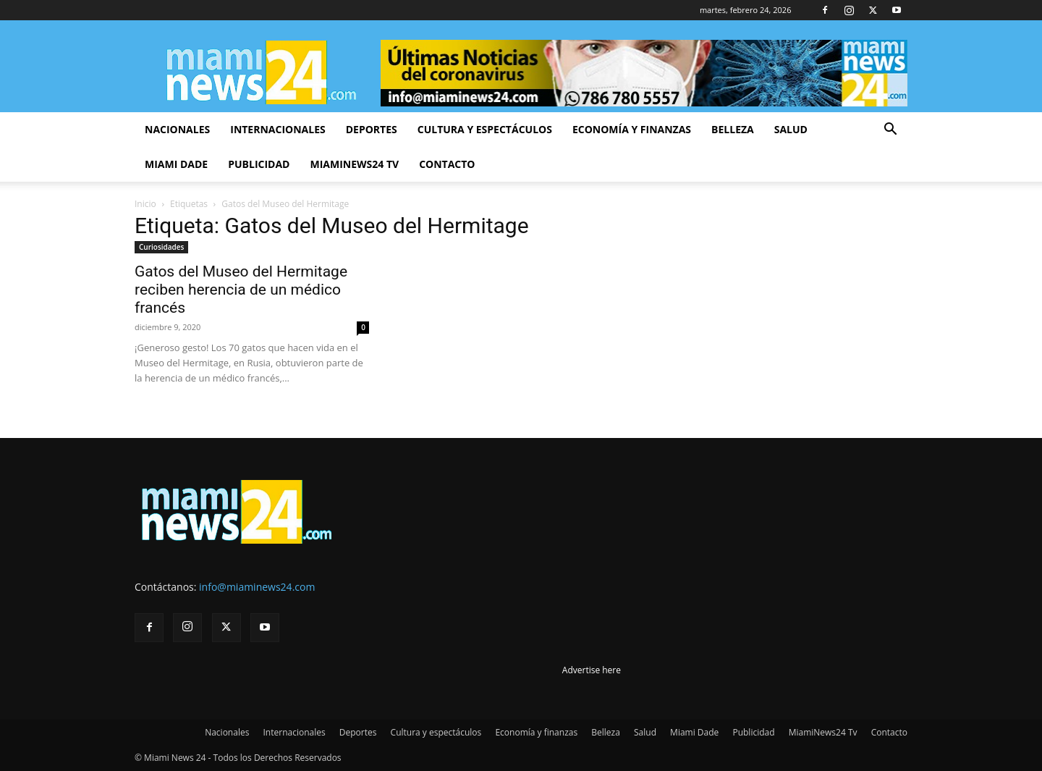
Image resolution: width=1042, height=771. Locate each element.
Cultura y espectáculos (485, 129)
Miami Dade (176, 164)
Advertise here (591, 670)
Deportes (371, 129)
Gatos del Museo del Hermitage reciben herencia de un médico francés (241, 289)
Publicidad (258, 164)
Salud (791, 129)
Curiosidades (161, 247)
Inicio (145, 204)
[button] (890, 131)
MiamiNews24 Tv (354, 164)
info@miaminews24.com (257, 587)
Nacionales (177, 129)
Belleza (732, 129)
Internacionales (277, 129)
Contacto (447, 164)
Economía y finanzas (631, 129)
